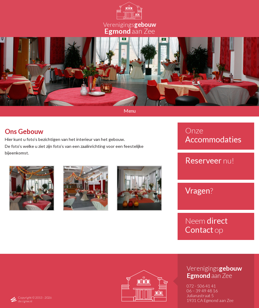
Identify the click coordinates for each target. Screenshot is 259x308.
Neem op (206, 225)
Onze (213, 135)
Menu (130, 111)
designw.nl (25, 301)
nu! (209, 160)
